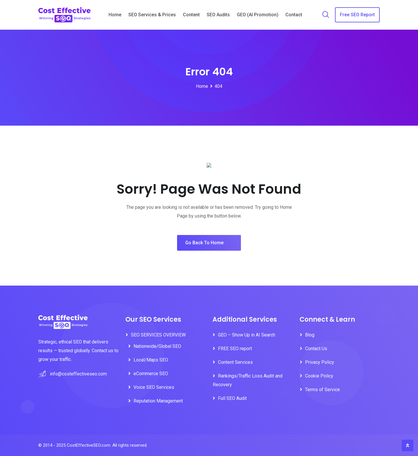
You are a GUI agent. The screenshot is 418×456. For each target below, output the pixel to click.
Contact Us (316, 348)
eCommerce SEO (151, 373)
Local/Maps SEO (151, 360)
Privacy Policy (319, 362)
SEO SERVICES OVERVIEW (158, 335)
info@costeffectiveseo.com (78, 374)
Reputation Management (158, 401)
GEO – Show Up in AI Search (246, 335)
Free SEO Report (357, 14)
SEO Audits (218, 14)
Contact (293, 14)
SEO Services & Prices (152, 14)
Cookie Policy (319, 376)
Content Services (235, 362)
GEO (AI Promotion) (257, 14)
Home (115, 14)
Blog (309, 335)
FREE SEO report (235, 348)
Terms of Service (322, 389)
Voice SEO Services (154, 387)
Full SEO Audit (232, 398)
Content (191, 14)
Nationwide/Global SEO (158, 346)
